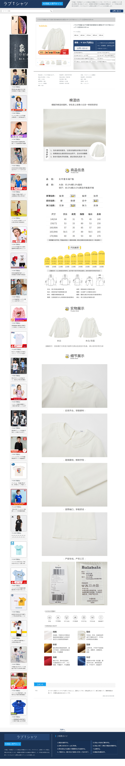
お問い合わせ (116, 11)
